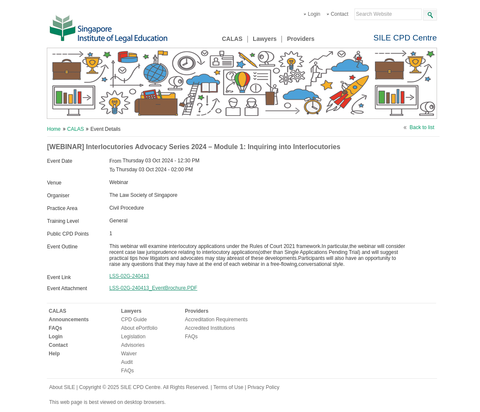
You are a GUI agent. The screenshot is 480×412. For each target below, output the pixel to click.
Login (314, 14)
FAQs (55, 328)
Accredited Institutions (210, 328)
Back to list (421, 127)
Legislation (133, 337)
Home (54, 129)
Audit (127, 362)
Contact (339, 14)
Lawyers (265, 38)
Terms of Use (229, 387)
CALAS (232, 38)
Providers (300, 38)
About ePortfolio (139, 328)
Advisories (133, 345)
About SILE (62, 387)
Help (54, 354)
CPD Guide (134, 320)
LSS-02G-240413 (129, 276)
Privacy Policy (264, 387)
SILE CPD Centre (405, 37)
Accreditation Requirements (216, 320)
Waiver (129, 354)
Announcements (69, 320)
